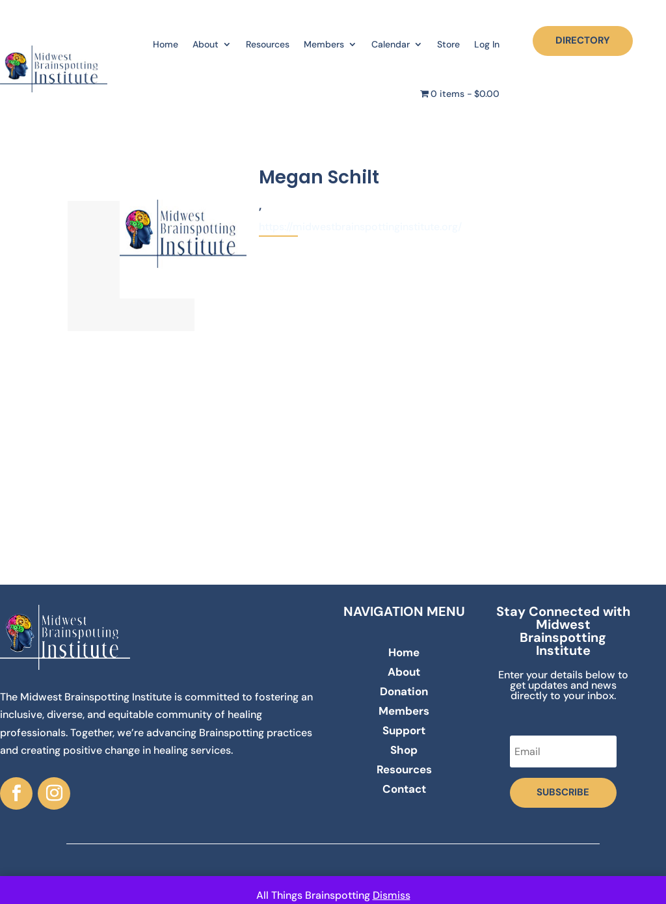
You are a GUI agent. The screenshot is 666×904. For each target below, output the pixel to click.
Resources (267, 44)
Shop (404, 751)
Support (403, 732)
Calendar (390, 44)
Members (324, 44)
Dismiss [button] (391, 895)
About (206, 44)
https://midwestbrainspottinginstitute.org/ (360, 226)
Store (448, 44)
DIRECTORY (582, 40)
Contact (404, 790)
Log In (487, 44)
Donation (404, 692)
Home (165, 44)
